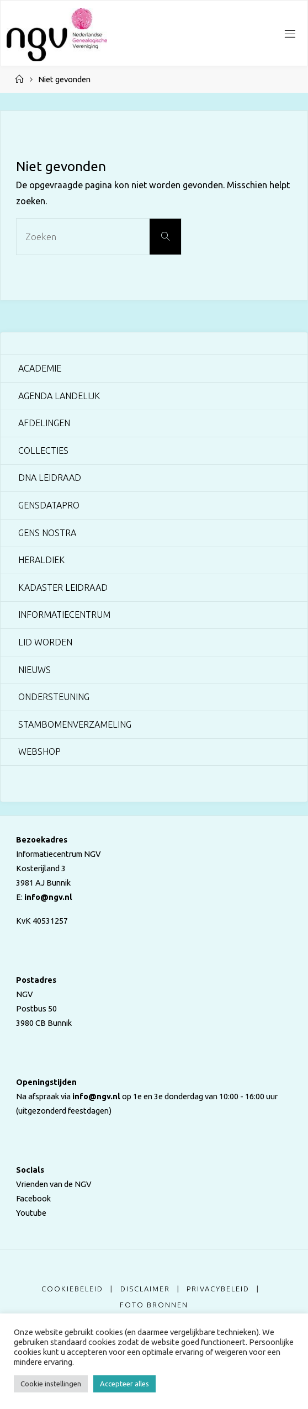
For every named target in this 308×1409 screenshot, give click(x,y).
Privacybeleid (218, 1289)
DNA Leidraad (49, 478)
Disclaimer (145, 1289)
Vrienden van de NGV (54, 1184)
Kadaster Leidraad (63, 587)
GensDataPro (48, 505)
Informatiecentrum (64, 614)
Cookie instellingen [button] (50, 1383)
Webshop (39, 751)
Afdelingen (44, 423)
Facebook (33, 1198)
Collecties (43, 450)
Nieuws (34, 670)
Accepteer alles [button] (124, 1383)
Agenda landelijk (59, 396)
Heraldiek (41, 560)
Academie (39, 368)
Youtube (31, 1212)
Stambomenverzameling (74, 724)
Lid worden (45, 642)
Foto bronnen (154, 1305)
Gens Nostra (47, 533)
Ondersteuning (53, 697)
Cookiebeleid (72, 1289)
